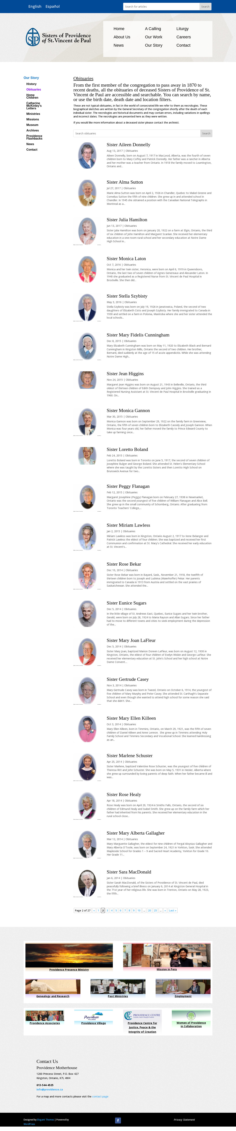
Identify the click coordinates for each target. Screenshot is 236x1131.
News (119, 45)
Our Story (153, 45)
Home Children (32, 96)
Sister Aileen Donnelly (128, 144)
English (34, 6)
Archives (32, 130)
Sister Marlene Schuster (129, 755)
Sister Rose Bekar (124, 564)
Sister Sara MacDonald (129, 872)
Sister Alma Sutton (125, 182)
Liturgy (182, 28)
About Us (122, 37)
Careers (183, 37)
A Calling (153, 28)
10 (139, 910)
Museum (32, 125)
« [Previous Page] (94, 910)
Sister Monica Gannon (128, 410)
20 (149, 910)
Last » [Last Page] (172, 910)
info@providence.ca (50, 1089)
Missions (32, 119)
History (31, 84)
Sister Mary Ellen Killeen (131, 718)
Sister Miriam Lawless (128, 525)
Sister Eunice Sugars (126, 603)
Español (53, 6)
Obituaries (33, 89)
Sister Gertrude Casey (128, 679)
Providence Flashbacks (34, 137)
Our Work (153, 37)
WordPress (29, 1124)
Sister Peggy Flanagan (128, 486)
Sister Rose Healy (124, 794)
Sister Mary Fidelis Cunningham (138, 335)
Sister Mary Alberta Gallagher (136, 833)
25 (155, 910)
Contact (183, 45)
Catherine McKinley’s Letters (34, 106)
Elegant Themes (45, 1119)
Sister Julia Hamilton (127, 219)
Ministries (33, 114)
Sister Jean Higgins (125, 373)
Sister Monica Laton (126, 258)
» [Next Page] (165, 910)
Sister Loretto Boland (127, 449)
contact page (100, 1096)
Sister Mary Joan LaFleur (131, 640)
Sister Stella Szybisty (127, 296)
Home (119, 28)
